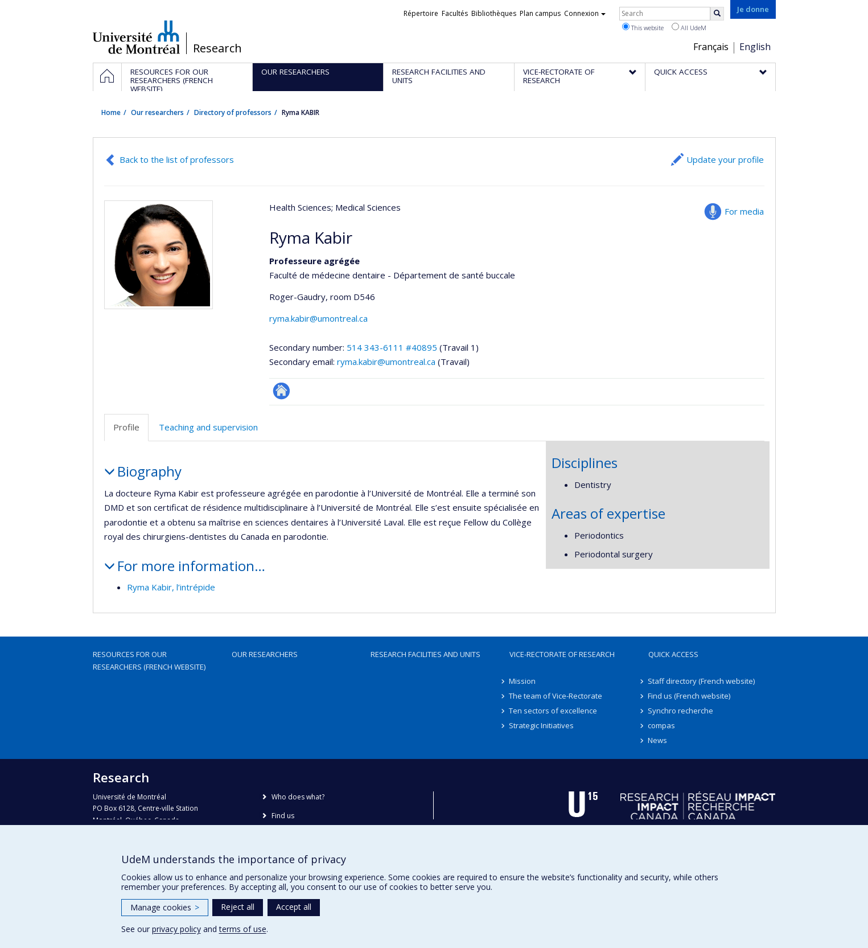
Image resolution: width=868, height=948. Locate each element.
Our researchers (157, 112)
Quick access (673, 654)
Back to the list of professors (177, 159)
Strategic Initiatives (541, 725)
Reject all (237, 906)
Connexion (585, 13)
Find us (282, 815)
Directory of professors (232, 112)
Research (217, 48)
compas (662, 725)
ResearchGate (281, 391)
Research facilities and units (425, 654)
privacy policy (176, 929)
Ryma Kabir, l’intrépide (171, 587)
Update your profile (725, 159)
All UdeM (689, 27)
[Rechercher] (717, 13)
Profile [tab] (126, 427)
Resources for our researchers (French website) (149, 660)
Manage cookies (164, 907)
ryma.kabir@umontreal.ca (318, 318)
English (755, 46)
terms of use (242, 929)
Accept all (293, 906)
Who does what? (297, 797)
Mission (522, 681)
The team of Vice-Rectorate (556, 696)
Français (711, 46)
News (658, 740)
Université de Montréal (136, 37)
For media (744, 211)
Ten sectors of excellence (553, 710)
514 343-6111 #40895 (392, 347)
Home (111, 112)
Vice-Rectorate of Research (562, 654)
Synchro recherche (681, 710)
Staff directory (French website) (701, 681)
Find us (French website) (689, 696)
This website (643, 27)
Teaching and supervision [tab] (208, 427)
